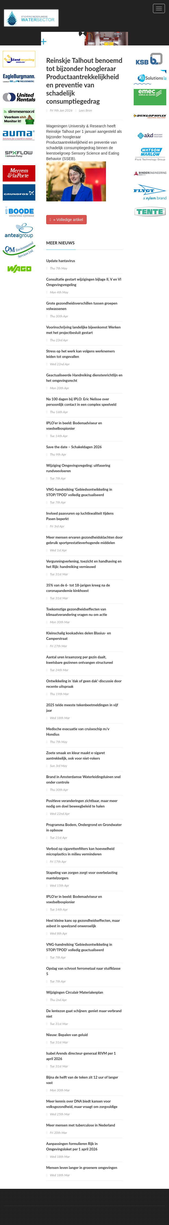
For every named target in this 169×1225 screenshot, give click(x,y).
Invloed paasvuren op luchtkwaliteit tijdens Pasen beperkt (80, 516)
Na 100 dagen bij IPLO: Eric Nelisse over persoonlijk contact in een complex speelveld (81, 402)
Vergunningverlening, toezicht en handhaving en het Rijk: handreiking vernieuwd (83, 564)
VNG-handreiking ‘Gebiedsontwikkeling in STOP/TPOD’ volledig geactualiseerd (79, 492)
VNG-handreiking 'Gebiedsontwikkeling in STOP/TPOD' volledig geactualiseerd (79, 947)
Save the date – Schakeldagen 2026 (74, 447)
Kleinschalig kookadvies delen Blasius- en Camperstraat (78, 636)
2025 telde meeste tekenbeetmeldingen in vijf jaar (82, 708)
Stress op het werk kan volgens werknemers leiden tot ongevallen (80, 354)
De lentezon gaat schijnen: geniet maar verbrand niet (83, 1013)
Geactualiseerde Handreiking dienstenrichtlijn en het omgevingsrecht (84, 378)
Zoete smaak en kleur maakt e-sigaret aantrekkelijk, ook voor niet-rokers (75, 755)
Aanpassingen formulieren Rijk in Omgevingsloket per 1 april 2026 (72, 1146)
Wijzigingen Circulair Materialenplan (74, 992)
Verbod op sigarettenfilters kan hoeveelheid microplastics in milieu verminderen (80, 851)
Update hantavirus (60, 261)
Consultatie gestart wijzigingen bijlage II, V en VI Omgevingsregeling (83, 282)
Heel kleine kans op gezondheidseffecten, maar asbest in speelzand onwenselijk (83, 923)
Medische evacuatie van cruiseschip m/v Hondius (77, 731)
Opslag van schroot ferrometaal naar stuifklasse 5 (83, 971)
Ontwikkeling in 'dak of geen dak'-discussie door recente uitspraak (83, 684)
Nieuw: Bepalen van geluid (67, 1035)
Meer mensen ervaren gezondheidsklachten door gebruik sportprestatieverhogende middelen (84, 540)
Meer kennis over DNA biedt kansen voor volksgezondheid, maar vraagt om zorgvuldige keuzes (81, 1106)
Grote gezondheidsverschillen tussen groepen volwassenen (81, 306)
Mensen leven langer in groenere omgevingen (81, 1167)
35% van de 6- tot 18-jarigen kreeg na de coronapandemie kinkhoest (78, 588)
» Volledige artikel (66, 219)
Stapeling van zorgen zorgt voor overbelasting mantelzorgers (81, 875)
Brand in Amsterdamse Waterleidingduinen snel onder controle (83, 779)
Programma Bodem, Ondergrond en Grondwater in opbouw (84, 827)
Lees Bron (85, 110)
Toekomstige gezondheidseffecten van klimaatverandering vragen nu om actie (76, 612)
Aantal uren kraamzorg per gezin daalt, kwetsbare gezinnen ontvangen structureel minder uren (79, 662)
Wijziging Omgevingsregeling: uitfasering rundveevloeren (78, 468)
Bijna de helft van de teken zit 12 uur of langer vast (82, 1080)
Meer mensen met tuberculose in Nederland (80, 1125)
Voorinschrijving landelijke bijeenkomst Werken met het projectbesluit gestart (83, 330)
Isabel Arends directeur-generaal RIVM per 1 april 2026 (81, 1056)
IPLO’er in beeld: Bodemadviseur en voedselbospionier (74, 899)
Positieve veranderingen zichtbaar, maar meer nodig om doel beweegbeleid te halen (81, 803)
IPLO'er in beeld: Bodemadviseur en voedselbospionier (74, 426)
